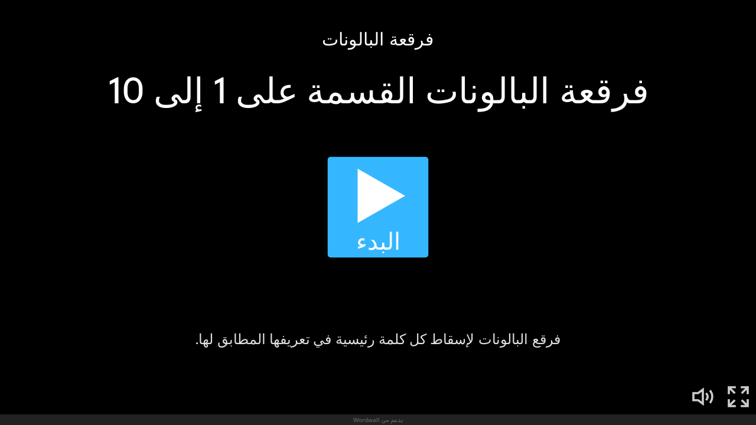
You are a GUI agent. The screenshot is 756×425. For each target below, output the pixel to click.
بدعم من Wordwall (378, 420)
